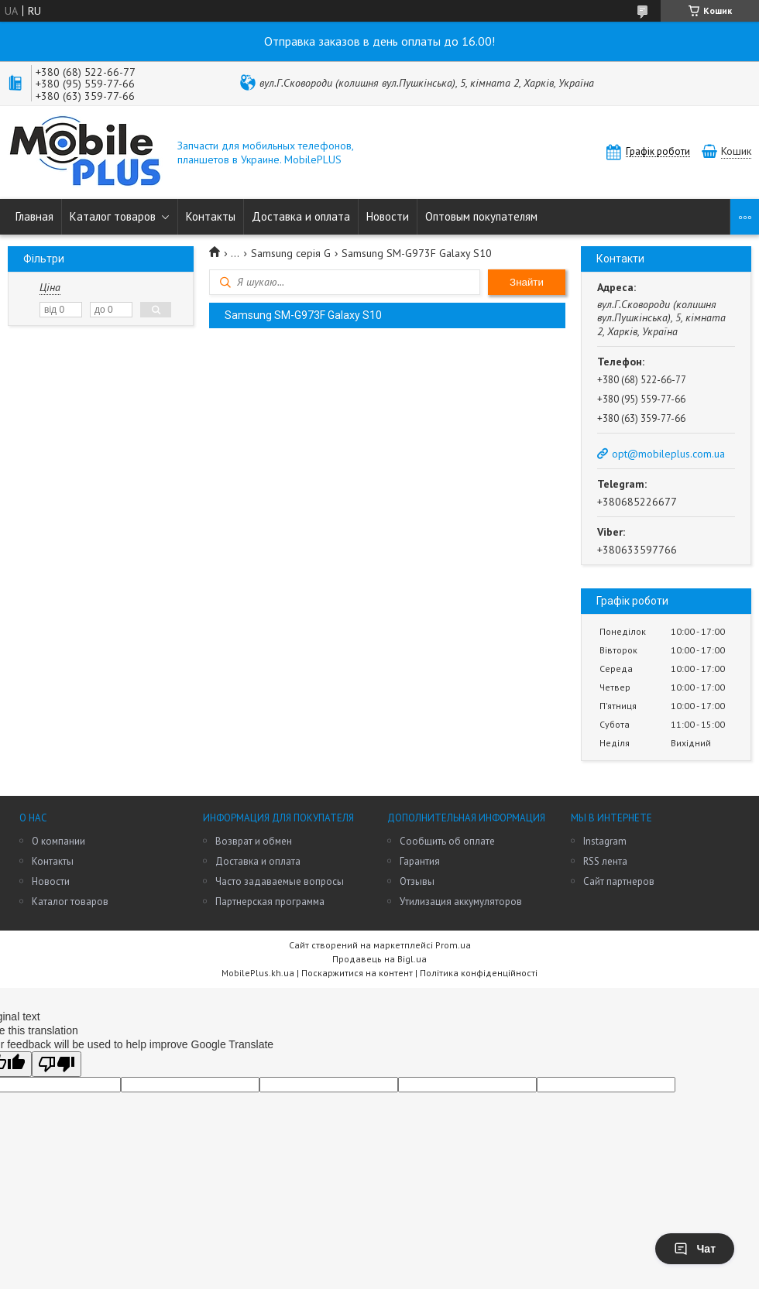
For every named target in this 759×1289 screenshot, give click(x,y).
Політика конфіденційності (478, 973)
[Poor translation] (56, 1064)
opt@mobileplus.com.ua (668, 454)
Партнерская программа (270, 901)
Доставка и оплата (301, 216)
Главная (34, 216)
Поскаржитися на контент (357, 973)
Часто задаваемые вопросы (279, 881)
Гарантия (420, 861)
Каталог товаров (113, 216)
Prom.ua (453, 945)
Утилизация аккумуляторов (461, 901)
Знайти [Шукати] (527, 282)
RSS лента (605, 861)
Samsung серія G (291, 253)
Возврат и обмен (253, 841)
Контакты (210, 216)
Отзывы (417, 881)
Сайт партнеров (618, 881)
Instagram (605, 841)
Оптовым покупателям (481, 216)
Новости (387, 216)
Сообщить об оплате (447, 841)
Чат (695, 1249)
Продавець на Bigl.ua (379, 959)
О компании (58, 841)
